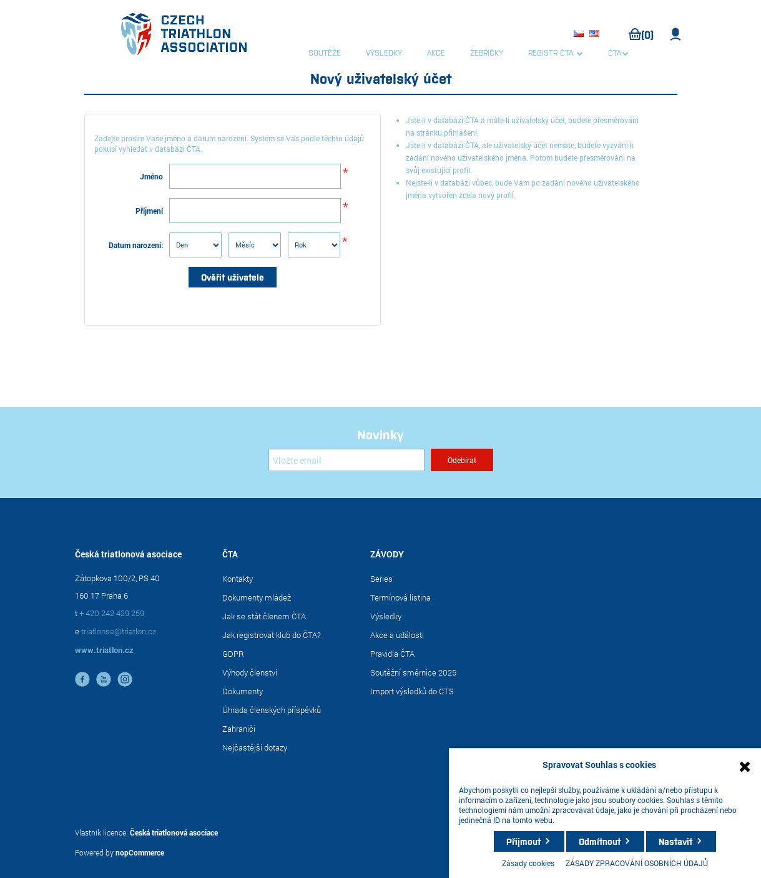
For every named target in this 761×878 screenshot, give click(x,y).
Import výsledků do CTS (412, 691)
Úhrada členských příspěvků (271, 710)
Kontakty (237, 578)
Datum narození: (136, 245)
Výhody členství (249, 672)
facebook (82, 679)
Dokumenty (242, 691)
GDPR (233, 653)
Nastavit (675, 841)
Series (381, 578)
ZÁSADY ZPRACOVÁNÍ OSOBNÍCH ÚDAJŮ (637, 863)
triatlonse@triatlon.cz (118, 631)
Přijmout (523, 841)
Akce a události (397, 635)
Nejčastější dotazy (254, 747)
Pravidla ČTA (392, 653)
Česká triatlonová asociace (174, 832)
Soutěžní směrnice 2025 (413, 672)
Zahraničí (238, 728)
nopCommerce (139, 852)
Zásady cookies (528, 863)
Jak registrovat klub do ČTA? (271, 635)
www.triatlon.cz (104, 650)
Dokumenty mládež (256, 597)
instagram (124, 679)
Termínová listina (400, 597)
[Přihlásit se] (346, 460)
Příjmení (149, 211)
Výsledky (385, 616)
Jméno (151, 176)
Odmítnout (600, 841)
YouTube (103, 679)
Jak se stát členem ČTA (264, 616)
